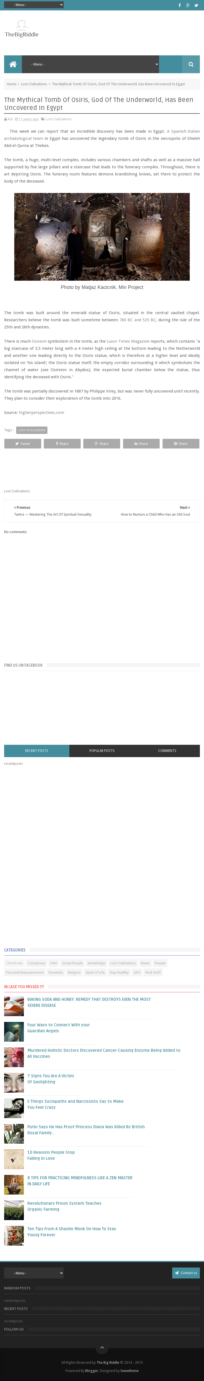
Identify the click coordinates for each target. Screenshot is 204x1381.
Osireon (39, 341)
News (145, 963)
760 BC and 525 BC (138, 319)
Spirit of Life (95, 972)
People (160, 963)
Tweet (22, 444)
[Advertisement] (45, 858)
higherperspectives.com (41, 412)
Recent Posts (36, 751)
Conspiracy (36, 963)
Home (11, 84)
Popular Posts (102, 751)
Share (62, 444)
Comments (167, 751)
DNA (53, 963)
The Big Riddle (108, 1362)
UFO (137, 972)
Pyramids (56, 972)
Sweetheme (129, 1371)
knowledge (96, 963)
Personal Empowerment (25, 972)
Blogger (91, 1371)
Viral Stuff (153, 972)
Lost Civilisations (34, 84)
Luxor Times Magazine (128, 341)
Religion (74, 972)
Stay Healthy (119, 972)
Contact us (186, 1273)
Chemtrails (14, 963)
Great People (72, 963)
